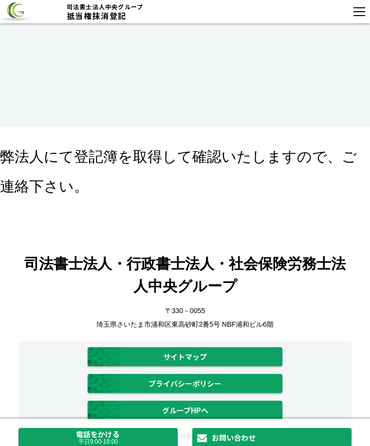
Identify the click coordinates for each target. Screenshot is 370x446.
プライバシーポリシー (185, 383)
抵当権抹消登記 (181, 11)
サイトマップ (185, 357)
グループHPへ (185, 410)
